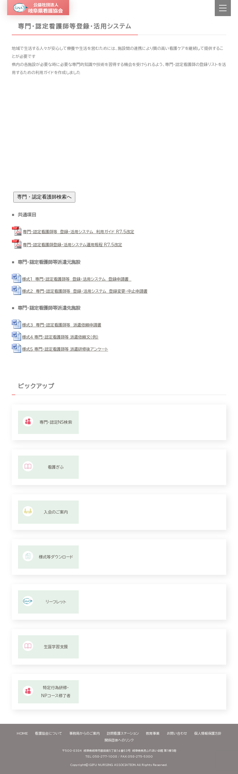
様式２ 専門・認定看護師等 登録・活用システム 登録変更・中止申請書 (85, 291)
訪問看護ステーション (123, 733)
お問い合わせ (177, 733)
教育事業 (153, 733)
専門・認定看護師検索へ (44, 196)
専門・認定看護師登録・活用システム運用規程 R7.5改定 (72, 245)
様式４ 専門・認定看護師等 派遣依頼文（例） (60, 337)
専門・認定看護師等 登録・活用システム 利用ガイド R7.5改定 (78, 232)
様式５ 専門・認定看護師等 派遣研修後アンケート (65, 349)
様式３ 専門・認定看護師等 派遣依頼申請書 (61, 325)
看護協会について (48, 733)
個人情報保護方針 (208, 733)
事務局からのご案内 (84, 733)
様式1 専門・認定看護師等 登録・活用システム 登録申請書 (76, 279)
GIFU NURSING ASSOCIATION (112, 764)
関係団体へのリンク (119, 740)
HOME (22, 733)
